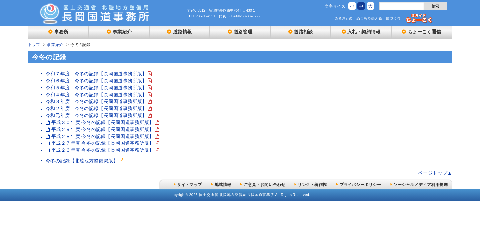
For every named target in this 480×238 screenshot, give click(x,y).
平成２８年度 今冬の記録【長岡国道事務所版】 (102, 136)
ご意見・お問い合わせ (265, 184)
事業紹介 (122, 31)
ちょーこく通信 (424, 31)
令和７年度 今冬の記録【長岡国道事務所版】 (96, 73)
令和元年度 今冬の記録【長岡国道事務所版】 (96, 115)
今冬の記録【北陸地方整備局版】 (82, 160)
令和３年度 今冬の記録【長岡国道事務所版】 (96, 101)
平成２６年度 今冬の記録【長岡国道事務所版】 (102, 150)
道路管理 (243, 31)
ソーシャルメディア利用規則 (421, 184)
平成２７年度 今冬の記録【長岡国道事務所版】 (102, 143)
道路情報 (182, 31)
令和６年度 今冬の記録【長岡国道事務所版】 (96, 80)
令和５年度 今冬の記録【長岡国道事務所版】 (96, 87)
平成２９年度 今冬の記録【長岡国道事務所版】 (102, 129)
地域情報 (223, 184)
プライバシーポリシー (360, 184)
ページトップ (432, 173)
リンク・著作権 (312, 184)
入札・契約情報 (364, 31)
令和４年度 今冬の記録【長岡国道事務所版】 (96, 94)
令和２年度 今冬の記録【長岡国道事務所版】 (96, 108)
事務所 (61, 31)
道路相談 (303, 31)
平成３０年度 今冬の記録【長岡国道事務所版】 (102, 122)
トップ (34, 44)
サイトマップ (189, 184)
